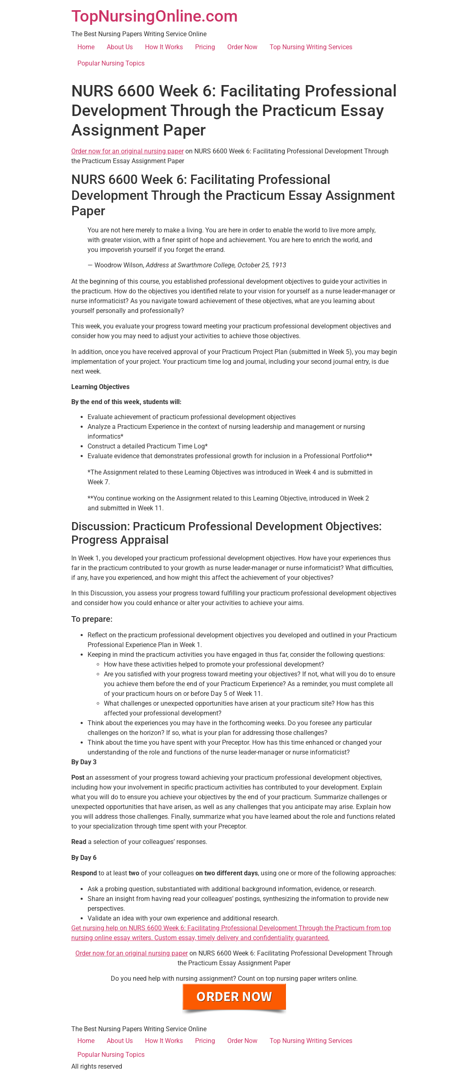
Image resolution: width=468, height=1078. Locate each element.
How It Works (164, 47)
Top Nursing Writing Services (311, 47)
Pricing (205, 47)
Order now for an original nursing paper (127, 151)
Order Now (242, 47)
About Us (120, 47)
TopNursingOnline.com (154, 16)
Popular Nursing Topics (111, 63)
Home (85, 47)
